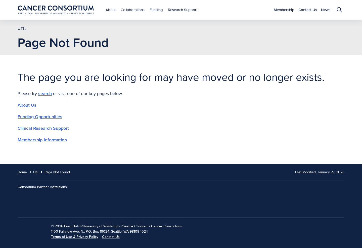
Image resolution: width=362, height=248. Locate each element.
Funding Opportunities (40, 116)
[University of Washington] (104, 198)
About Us (27, 105)
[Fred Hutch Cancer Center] (43, 198)
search (45, 93)
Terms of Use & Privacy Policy (74, 237)
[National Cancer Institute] (30, 230)
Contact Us (111, 237)
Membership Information (42, 140)
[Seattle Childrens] (168, 198)
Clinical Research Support (43, 128)
